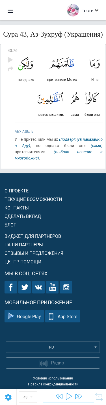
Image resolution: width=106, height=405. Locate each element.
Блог (10, 225)
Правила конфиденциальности (53, 384)
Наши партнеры (24, 244)
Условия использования (53, 378)
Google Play (24, 316)
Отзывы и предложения (34, 253)
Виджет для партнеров (33, 236)
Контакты (17, 208)
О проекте (17, 191)
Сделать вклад (23, 216)
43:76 (13, 50)
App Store (62, 316)
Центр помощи (23, 262)
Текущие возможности (33, 199)
